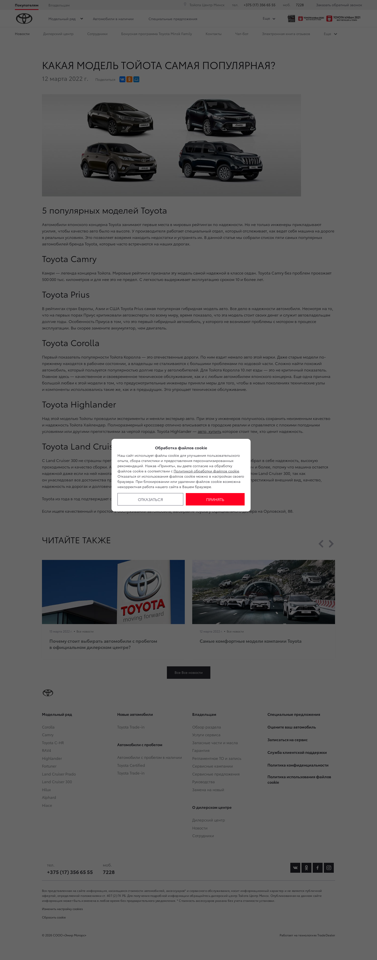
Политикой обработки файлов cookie (206, 470)
